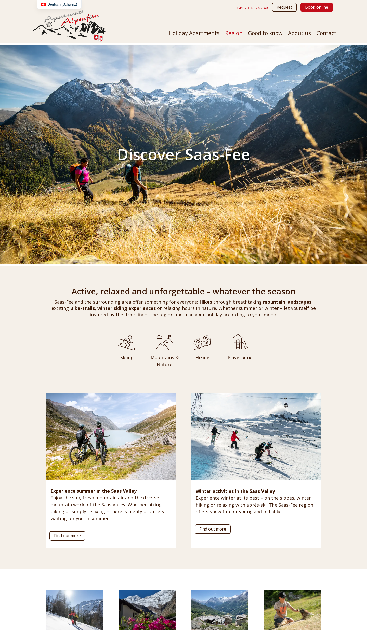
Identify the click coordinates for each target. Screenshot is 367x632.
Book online (316, 7)
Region (233, 34)
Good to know (265, 34)
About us (299, 34)
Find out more (67, 535)
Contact (326, 34)
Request (284, 7)
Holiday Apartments (194, 34)
